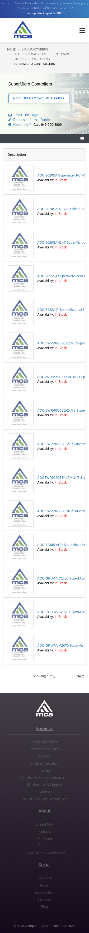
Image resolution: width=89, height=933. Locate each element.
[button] (82, 138)
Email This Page (23, 115)
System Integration (44, 763)
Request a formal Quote (29, 120)
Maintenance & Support (44, 785)
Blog (44, 907)
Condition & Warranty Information (44, 778)
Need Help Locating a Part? (39, 98)
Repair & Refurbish (44, 742)
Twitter (44, 885)
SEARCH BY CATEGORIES (31, 54)
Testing (44, 770)
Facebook (44, 878)
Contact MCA (44, 824)
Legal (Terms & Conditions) (45, 853)
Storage (63, 54)
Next (80, 676)
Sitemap (44, 792)
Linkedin (44, 900)
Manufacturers (35, 49)
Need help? (35, 124)
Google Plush (44, 892)
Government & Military (44, 749)
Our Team (44, 839)
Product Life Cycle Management (45, 799)
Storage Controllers (32, 59)
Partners (44, 831)
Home (11, 49)
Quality (44, 756)
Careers (44, 846)
